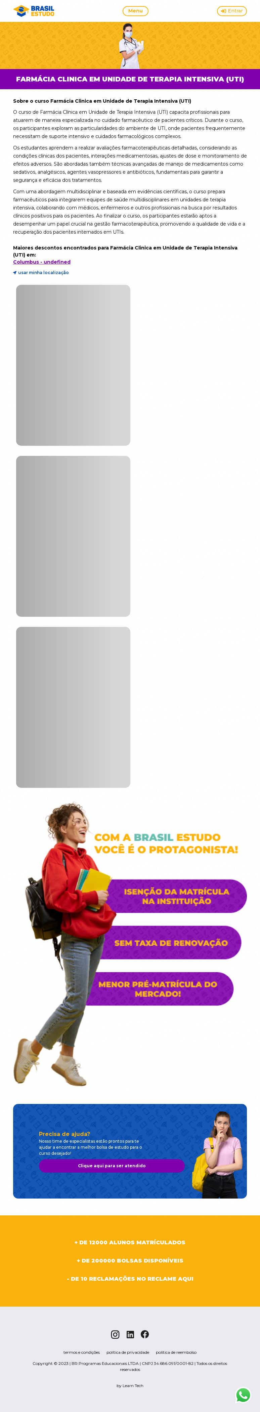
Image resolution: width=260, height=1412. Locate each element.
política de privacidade (127, 1352)
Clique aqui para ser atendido (112, 1165)
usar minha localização (41, 273)
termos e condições (81, 1352)
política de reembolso (176, 1352)
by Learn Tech (130, 1385)
